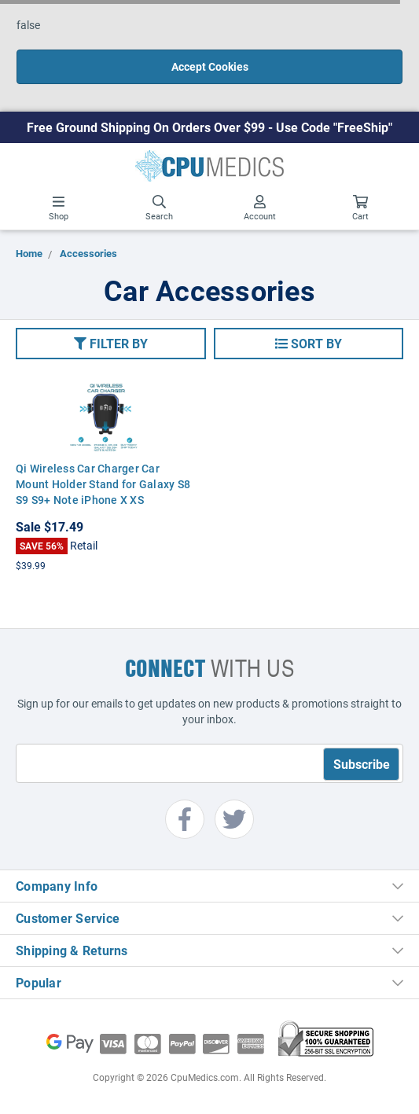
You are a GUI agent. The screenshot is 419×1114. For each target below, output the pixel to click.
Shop (58, 208)
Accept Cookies (209, 66)
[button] (111, 343)
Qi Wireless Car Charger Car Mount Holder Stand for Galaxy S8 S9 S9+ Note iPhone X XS (103, 484)
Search (159, 208)
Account (260, 208)
